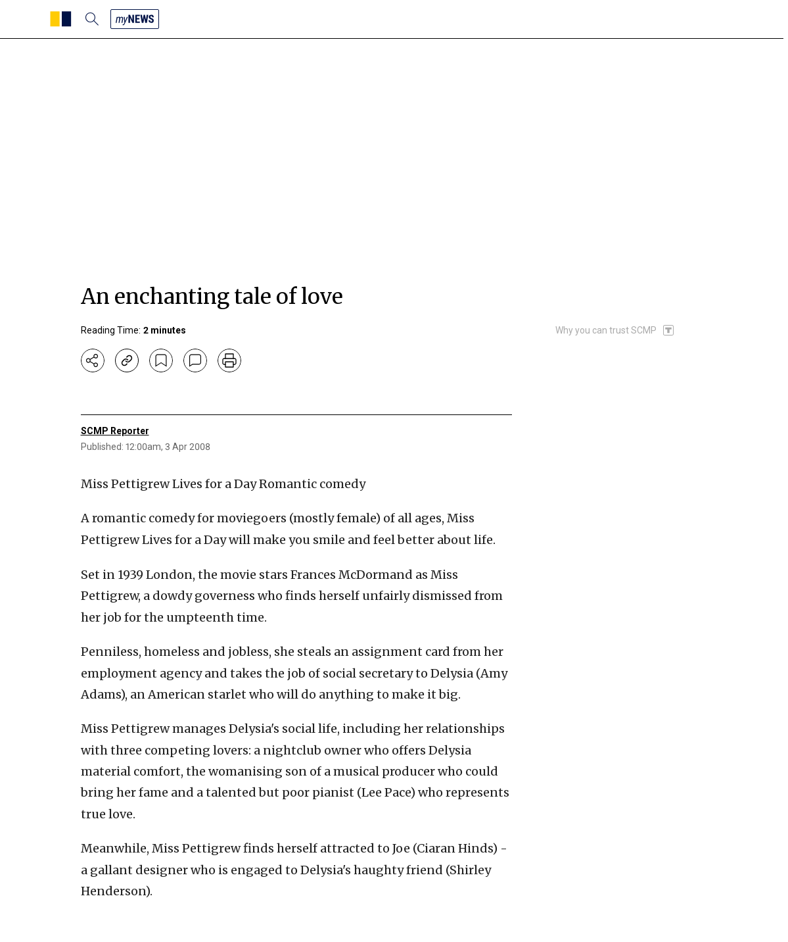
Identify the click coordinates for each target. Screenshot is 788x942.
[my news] (134, 19)
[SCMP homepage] (61, 19)
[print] (229, 360)
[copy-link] (127, 360)
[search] (92, 19)
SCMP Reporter (115, 431)
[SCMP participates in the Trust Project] (615, 330)
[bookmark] (161, 360)
